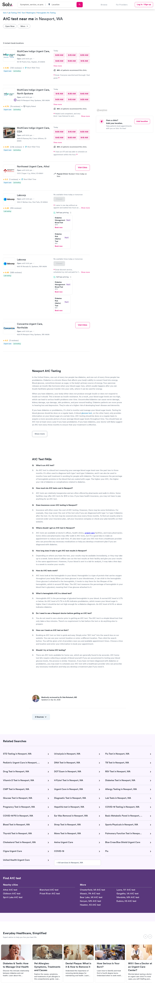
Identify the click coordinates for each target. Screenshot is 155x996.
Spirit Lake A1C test (12, 897)
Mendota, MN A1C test (127, 897)
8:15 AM (71, 55)
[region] (125, 76)
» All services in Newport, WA (70, 862)
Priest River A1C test (50, 893)
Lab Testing (12, 13)
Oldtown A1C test (11, 893)
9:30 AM (84, 99)
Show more (85, 116)
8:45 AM (59, 61)
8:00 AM (59, 55)
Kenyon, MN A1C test (90, 901)
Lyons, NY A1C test (125, 889)
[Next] (150, 936)
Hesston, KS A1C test (90, 904)
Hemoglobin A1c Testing (46, 13)
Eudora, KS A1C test (126, 901)
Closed (59, 199)
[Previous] (145, 936)
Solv (4, 13)
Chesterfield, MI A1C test (92, 889)
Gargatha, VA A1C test (127, 893)
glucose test (86, 413)
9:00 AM (72, 61)
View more (58, 66)
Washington (30, 13)
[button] (147, 110)
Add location (142, 121)
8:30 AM (84, 55)
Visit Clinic (82, 167)
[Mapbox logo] (102, 110)
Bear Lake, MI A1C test (91, 897)
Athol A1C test (10, 889)
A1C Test (21, 13)
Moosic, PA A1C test (90, 893)
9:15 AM (84, 61)
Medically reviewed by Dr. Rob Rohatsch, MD (59, 697)
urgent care (90, 533)
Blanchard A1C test (49, 889)
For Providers (122, 4)
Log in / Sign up (144, 4)
